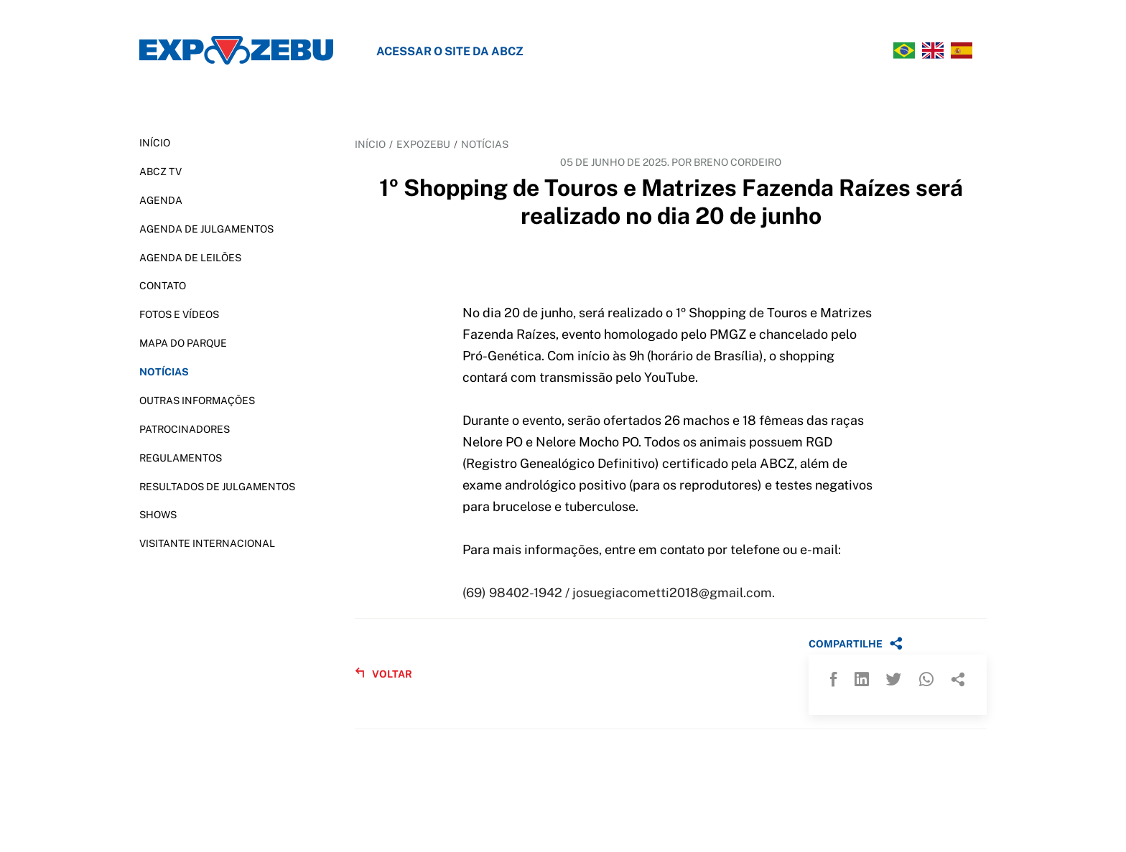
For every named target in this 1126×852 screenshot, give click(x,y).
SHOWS (158, 514)
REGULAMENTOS (180, 458)
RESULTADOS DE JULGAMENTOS (217, 486)
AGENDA (160, 200)
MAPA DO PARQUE (183, 343)
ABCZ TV (160, 171)
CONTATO (162, 285)
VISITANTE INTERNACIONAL (207, 543)
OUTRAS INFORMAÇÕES (197, 400)
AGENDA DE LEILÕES (190, 257)
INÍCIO (154, 143)
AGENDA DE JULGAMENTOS (206, 229)
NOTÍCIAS (164, 372)
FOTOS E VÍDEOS (179, 314)
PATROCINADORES (184, 429)
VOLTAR (383, 674)
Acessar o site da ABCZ (450, 51)
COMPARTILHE (856, 643)
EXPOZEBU (423, 144)
